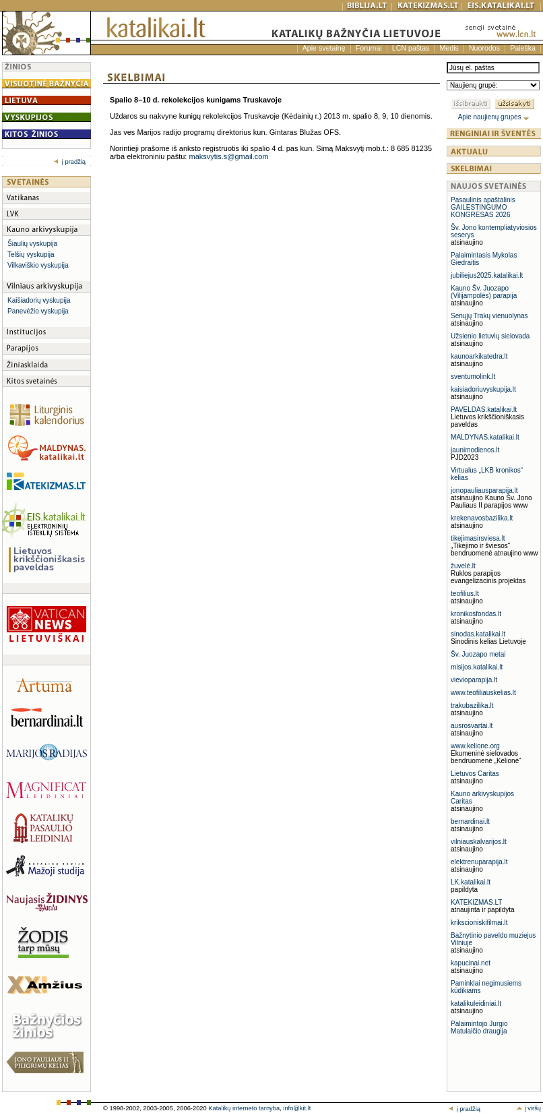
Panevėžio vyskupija (38, 311)
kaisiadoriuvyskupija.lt (483, 389)
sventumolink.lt (473, 376)
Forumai (369, 48)
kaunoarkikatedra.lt (479, 356)
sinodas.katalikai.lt (478, 634)
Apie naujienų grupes (494, 117)
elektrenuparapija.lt (479, 862)
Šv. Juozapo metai (478, 654)
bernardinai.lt (470, 821)
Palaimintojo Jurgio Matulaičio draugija (479, 1027)
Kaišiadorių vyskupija (38, 300)
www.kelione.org (475, 746)
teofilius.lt (465, 593)
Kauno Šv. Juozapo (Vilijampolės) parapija (484, 291)
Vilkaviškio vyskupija (37, 265)
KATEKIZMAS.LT (476, 902)
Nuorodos (484, 48)
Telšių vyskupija (30, 254)
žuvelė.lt (463, 566)
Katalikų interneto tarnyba (244, 1108)
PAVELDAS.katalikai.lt (484, 409)
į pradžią (70, 161)
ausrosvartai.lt (471, 725)
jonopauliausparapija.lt (484, 490)
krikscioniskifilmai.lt (479, 922)
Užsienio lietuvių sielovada (490, 336)
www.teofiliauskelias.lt (483, 692)
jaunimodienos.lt (475, 450)
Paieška (523, 48)
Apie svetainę (324, 48)
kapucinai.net (470, 963)
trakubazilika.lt (472, 705)
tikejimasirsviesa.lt (478, 538)
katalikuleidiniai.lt (476, 1003)
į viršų (528, 1108)
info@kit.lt (297, 1108)
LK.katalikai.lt (470, 882)
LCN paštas (411, 48)
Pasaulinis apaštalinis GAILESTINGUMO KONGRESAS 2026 (483, 207)
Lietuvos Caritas (475, 773)
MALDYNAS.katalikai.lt (485, 437)
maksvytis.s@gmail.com (228, 156)
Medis (448, 48)
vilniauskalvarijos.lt (479, 841)
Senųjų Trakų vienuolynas (489, 316)
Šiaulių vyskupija (32, 243)
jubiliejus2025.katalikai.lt (487, 275)
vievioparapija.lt (474, 680)
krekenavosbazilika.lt (482, 518)
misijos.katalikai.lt (477, 667)
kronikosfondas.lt (476, 614)
